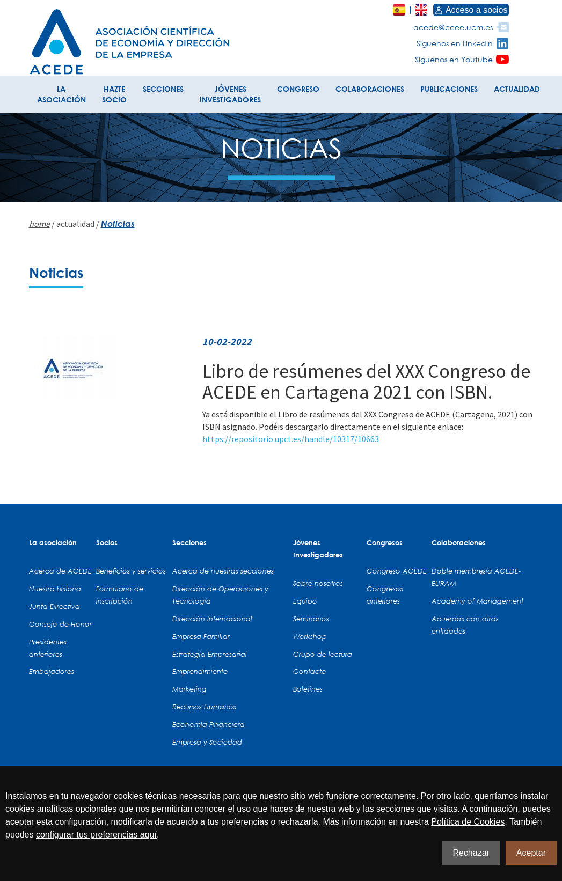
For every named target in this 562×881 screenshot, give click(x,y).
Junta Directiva (54, 606)
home (39, 223)
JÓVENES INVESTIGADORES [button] (230, 94)
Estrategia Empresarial (209, 654)
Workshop (310, 636)
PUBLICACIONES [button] (449, 88)
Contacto (309, 671)
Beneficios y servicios (131, 571)
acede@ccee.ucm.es (453, 27)
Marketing (189, 689)
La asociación (53, 542)
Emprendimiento (200, 671)
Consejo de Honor (60, 624)
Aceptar (531, 852)
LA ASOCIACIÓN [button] (61, 94)
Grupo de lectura (322, 654)
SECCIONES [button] (163, 88)
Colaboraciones (459, 542)
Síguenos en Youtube (454, 59)
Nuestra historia (55, 588)
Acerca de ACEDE (60, 571)
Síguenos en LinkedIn (455, 43)
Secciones (189, 542)
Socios (107, 542)
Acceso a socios (471, 9)
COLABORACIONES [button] (369, 88)
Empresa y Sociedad (207, 742)
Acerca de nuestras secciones (223, 571)
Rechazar (470, 852)
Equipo (305, 601)
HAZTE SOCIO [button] (114, 94)
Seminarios (311, 618)
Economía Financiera (208, 724)
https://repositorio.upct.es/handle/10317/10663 (290, 439)
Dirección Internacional (212, 618)
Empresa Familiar (201, 636)
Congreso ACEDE (397, 571)
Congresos (385, 542)
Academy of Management (477, 601)
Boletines (308, 689)
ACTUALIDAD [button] (517, 88)
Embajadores (51, 671)
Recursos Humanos (204, 706)
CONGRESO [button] (298, 88)
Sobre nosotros (318, 583)
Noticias (118, 223)
